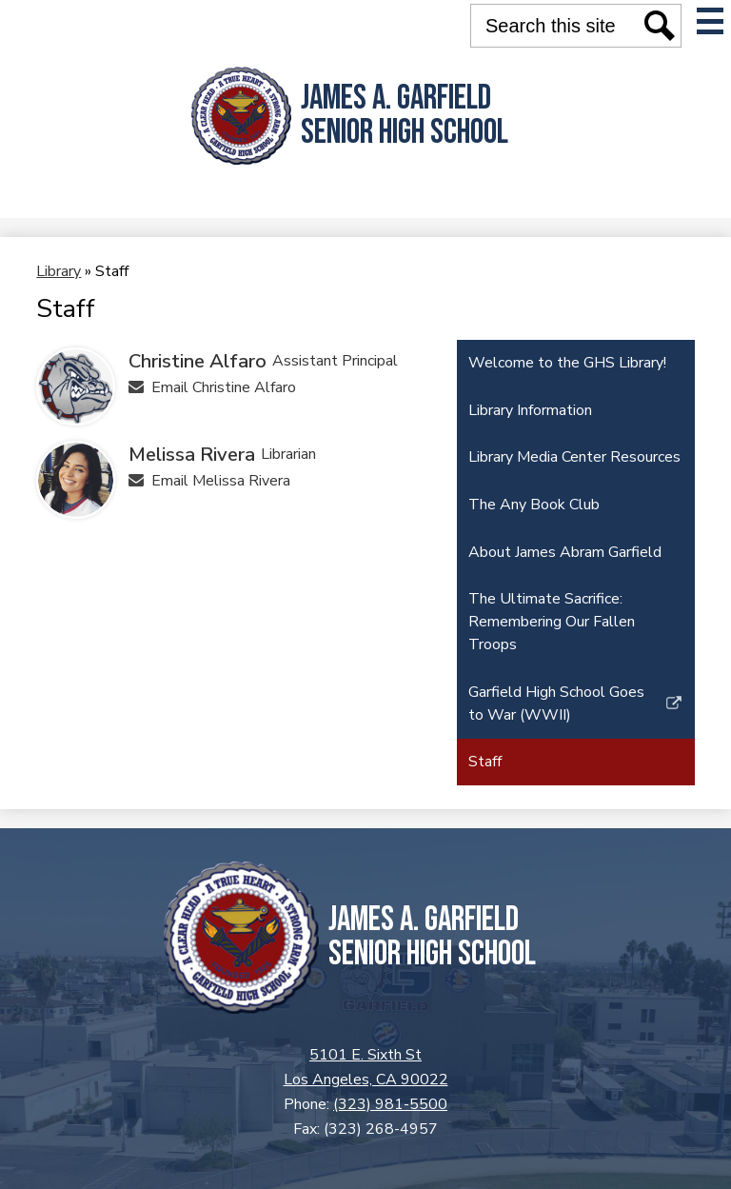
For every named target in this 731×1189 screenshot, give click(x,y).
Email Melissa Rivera (220, 480)
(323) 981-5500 (390, 1104)
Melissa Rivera (191, 454)
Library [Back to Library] (58, 271)
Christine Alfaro (197, 360)
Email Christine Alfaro (223, 387)
